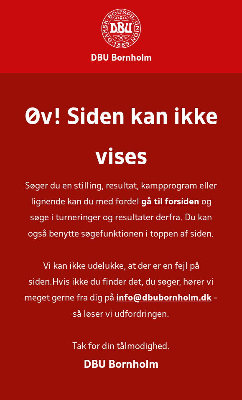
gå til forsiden (170, 202)
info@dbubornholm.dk (163, 298)
